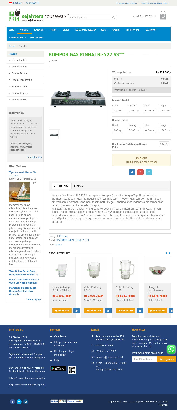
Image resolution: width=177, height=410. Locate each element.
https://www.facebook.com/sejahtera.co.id (30, 384)
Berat (115, 105)
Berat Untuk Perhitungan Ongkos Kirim (129, 145)
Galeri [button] (117, 29)
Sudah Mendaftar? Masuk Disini (154, 3)
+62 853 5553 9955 (106, 351)
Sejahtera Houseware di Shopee (25, 354)
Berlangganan (166, 359)
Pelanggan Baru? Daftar (126, 3)
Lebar (146, 105)
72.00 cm (134, 130)
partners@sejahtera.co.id (109, 357)
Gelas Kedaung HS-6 (93, 289)
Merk (54, 29)
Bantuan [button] (152, 29)
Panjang (132, 105)
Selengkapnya (34, 157)
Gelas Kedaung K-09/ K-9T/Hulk (62, 289)
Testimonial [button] (133, 29)
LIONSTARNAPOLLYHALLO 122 (72, 240)
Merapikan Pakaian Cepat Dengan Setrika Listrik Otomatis (22, 291)
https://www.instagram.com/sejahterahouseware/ (34, 377)
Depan (12, 29)
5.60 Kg (118, 110)
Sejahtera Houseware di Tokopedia (27, 357)
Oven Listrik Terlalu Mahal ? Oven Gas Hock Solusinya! (24, 281)
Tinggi (162, 105)
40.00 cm (149, 130)
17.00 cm (165, 130)
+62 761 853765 (104, 345)
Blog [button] (104, 29)
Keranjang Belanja (85, 29)
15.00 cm (165, 110)
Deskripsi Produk (61, 185)
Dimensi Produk (120, 100)
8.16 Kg (164, 144)
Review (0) (79, 185)
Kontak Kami (37, 37)
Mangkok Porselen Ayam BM (156, 289)
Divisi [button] (67, 29)
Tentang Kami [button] (17, 37)
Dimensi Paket (120, 120)
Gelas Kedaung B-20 (124, 289)
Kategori (40, 29)
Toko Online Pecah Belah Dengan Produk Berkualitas (23, 273)
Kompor (63, 236)
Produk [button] (25, 29)
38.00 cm (149, 110)
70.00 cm (134, 110)
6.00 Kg (118, 130)
